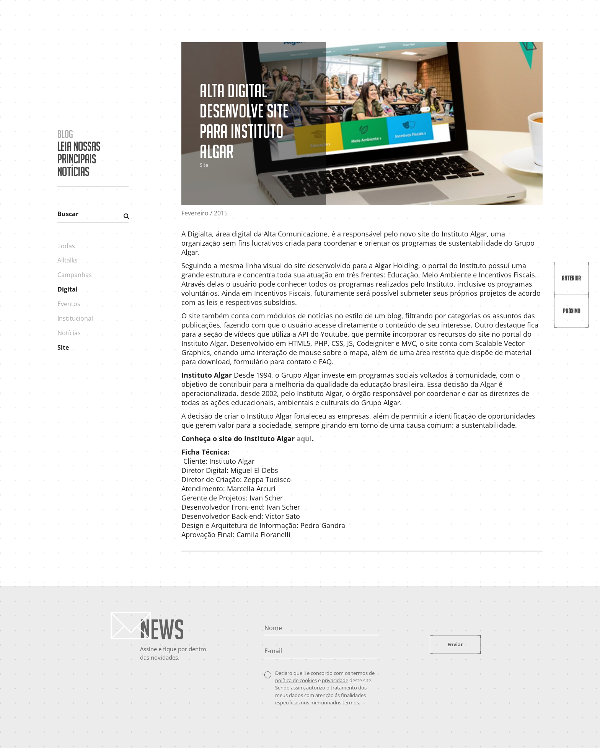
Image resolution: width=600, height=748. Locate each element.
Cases (444, 20)
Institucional (75, 318)
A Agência (411, 20)
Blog (511, 20)
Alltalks (67, 260)
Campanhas (74, 275)
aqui (304, 438)
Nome (273, 628)
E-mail (273, 651)
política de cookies (296, 680)
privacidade (335, 680)
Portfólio (478, 20)
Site (63, 347)
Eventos (68, 304)
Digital (67, 289)
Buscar (67, 214)
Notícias (69, 333)
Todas (66, 246)
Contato (542, 20)
